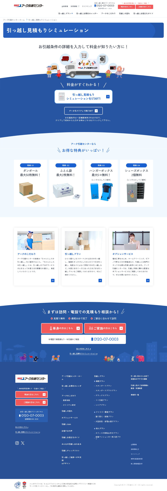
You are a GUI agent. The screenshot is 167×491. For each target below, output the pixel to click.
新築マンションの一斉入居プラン (108, 438)
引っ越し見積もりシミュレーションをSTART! (83, 96)
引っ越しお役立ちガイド (143, 13)
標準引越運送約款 (137, 459)
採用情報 (74, 6)
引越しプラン (99, 376)
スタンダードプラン (104, 386)
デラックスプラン (103, 395)
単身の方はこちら (126, 7)
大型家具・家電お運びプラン (107, 421)
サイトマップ (87, 6)
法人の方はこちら (82, 349)
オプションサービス (70, 417)
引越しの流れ (124, 13)
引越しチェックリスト (71, 450)
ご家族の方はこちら (144, 7)
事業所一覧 (135, 394)
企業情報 (65, 6)
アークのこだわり (108, 13)
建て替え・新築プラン (105, 417)
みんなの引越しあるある (71, 444)
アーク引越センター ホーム (14, 20)
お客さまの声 (67, 431)
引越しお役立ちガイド (71, 437)
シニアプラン (101, 405)
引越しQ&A (66, 424)
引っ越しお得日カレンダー (87, 13)
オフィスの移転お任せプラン (107, 433)
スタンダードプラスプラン (106, 390)
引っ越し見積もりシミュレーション (83, 354)
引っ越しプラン (64, 13)
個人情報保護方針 (137, 464)
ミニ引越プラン (102, 400)
